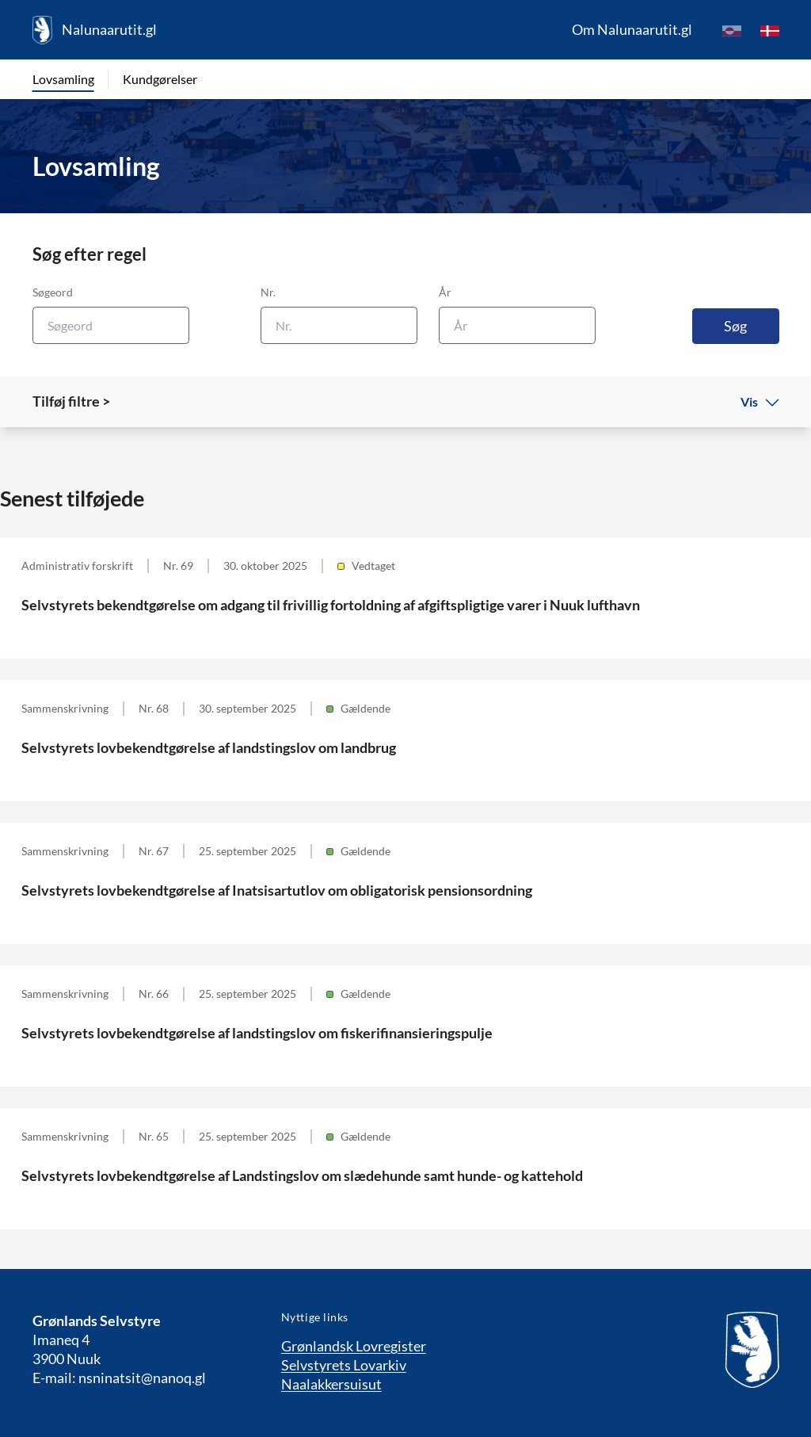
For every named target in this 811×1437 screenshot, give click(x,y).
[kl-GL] (731, 30)
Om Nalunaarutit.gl (632, 29)
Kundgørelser (160, 78)
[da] (769, 30)
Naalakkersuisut (331, 1384)
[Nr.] (339, 325)
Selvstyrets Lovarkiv (343, 1365)
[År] (517, 325)
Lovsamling (63, 78)
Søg (735, 325)
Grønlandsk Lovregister (353, 1346)
